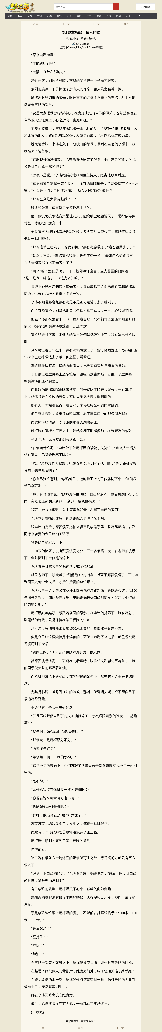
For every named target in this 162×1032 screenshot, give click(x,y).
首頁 (10, 16)
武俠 (49, 16)
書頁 (126, 24)
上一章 (66, 24)
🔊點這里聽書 (81, 44)
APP (138, 16)
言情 (79, 16)
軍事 (89, 16)
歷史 (99, 16)
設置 (35, 24)
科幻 (108, 16)
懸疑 (118, 16)
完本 (128, 16)
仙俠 (59, 16)
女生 (20, 16)
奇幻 (39, 16)
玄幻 (30, 16)
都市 (69, 16)
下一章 (96, 24)
